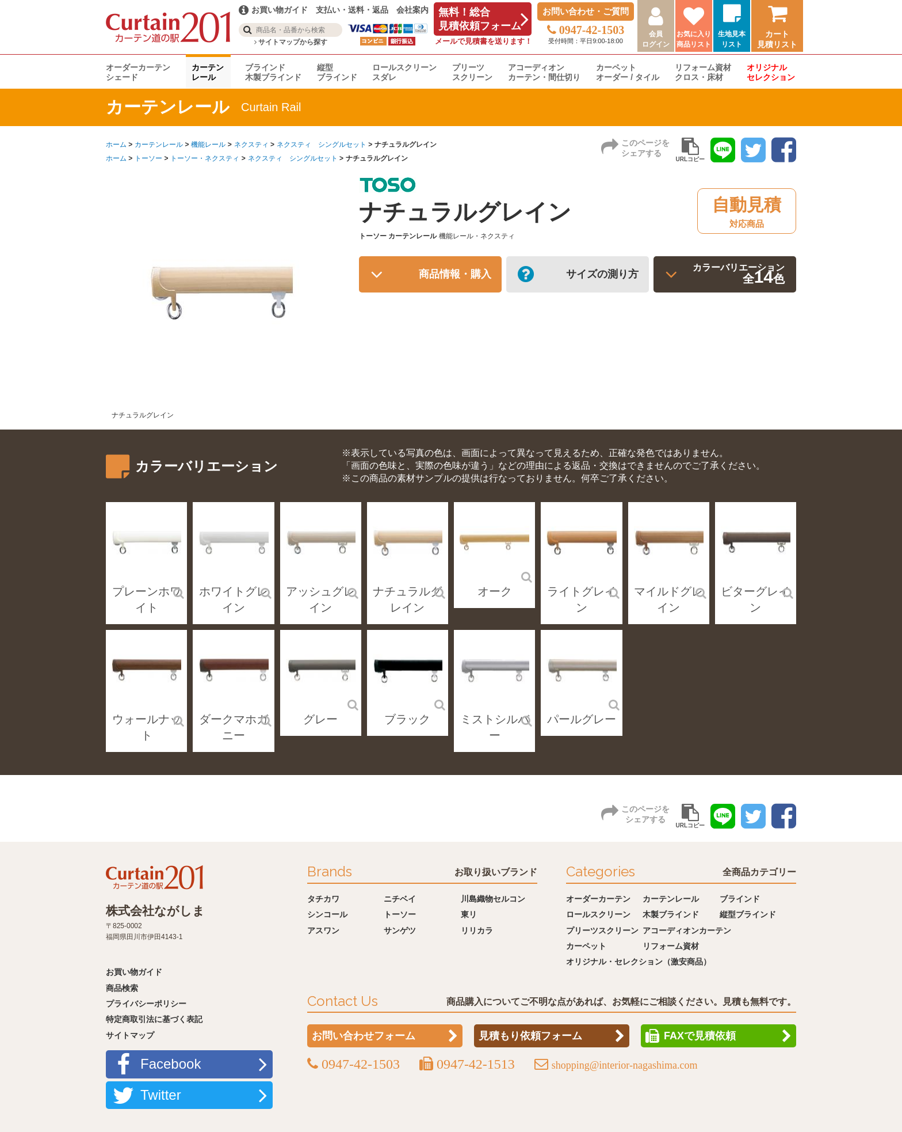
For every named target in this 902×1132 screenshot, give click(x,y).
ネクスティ (251, 144)
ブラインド (740, 898)
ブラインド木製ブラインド (273, 72)
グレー (320, 719)
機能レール (208, 144)
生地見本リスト (732, 39)
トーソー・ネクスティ (204, 158)
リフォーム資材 (671, 946)
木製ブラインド (671, 914)
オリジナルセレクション (771, 72)
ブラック (407, 719)
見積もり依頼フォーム (530, 1036)
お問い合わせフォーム (363, 1036)
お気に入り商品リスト (693, 39)
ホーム (116, 144)
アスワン (323, 930)
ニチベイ (400, 898)
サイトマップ (130, 1035)
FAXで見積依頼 (700, 1036)
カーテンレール (208, 72)
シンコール (327, 914)
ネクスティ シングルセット (321, 144)
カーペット (586, 946)
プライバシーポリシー (146, 1003)
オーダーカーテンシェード (138, 72)
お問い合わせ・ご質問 (585, 11)
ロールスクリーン (598, 914)
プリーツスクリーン (472, 72)
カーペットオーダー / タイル (627, 72)
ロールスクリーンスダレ (404, 72)
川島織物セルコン (493, 898)
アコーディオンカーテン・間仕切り (544, 72)
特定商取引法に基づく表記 (154, 1019)
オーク (494, 591)
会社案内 (412, 9)
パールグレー (581, 719)
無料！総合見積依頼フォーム (479, 19)
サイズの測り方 (597, 276)
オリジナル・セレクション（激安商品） (638, 961)
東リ (469, 914)
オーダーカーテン (598, 898)
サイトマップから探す (290, 42)
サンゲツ (400, 930)
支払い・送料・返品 (352, 9)
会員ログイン (656, 39)
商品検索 (122, 988)
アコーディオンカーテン (687, 930)
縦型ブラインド (337, 72)
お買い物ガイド (134, 972)
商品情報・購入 (450, 276)
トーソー (148, 158)
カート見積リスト (777, 39)
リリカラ (477, 930)
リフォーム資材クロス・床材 (703, 72)
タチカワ (323, 898)
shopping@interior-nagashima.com (625, 1065)
